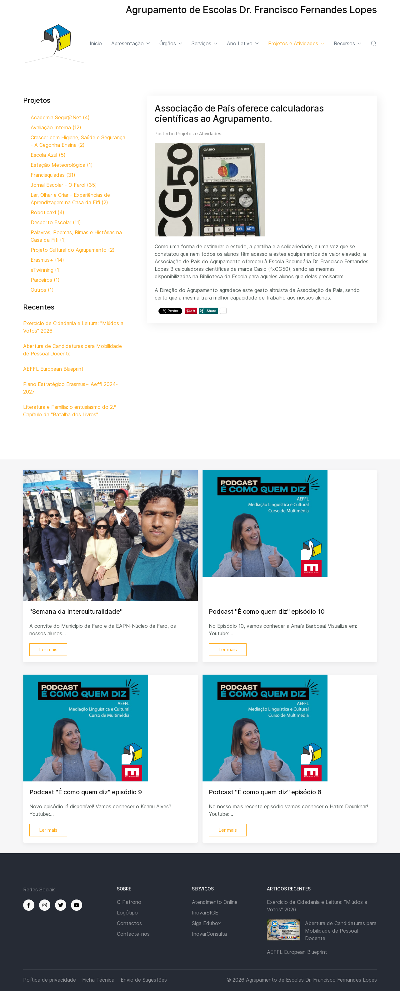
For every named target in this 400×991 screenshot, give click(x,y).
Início (96, 43)
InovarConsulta (209, 934)
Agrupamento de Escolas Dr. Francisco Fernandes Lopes (311, 980)
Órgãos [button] (170, 43)
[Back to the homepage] (54, 43)
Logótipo (127, 912)
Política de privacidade (49, 980)
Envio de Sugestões (144, 980)
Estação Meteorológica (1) (62, 165)
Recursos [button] (347, 43)
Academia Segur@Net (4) (60, 117)
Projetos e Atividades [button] (296, 43)
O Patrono (129, 902)
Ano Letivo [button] (243, 43)
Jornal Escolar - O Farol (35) (64, 185)
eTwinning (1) (46, 270)
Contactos (129, 923)
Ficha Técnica (98, 980)
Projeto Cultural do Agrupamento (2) (73, 250)
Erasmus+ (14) (47, 260)
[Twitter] (60, 905)
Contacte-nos (133, 934)
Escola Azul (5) (48, 155)
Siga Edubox (206, 923)
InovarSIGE (205, 912)
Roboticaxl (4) (47, 212)
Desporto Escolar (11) (56, 222)
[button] (374, 43)
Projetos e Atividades (198, 133)
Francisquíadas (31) (53, 175)
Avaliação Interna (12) (56, 127)
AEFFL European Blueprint (297, 952)
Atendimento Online (215, 902)
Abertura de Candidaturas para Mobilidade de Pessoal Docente (341, 930)
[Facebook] (28, 905)
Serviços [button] (205, 43)
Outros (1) (42, 290)
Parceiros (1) (45, 280)
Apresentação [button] (130, 43)
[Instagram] (44, 905)
